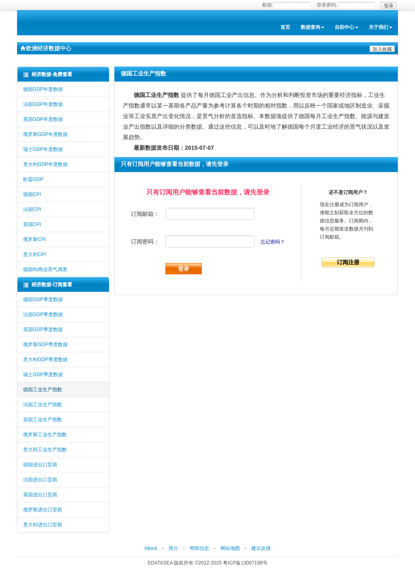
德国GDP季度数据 (43, 299)
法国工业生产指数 (42, 404)
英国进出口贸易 (40, 495)
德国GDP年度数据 (43, 89)
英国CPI (32, 224)
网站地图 (230, 548)
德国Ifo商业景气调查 (45, 269)
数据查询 (312, 27)
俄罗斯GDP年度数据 (45, 134)
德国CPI (32, 194)
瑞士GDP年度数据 (43, 149)
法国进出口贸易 (40, 480)
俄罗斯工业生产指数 (45, 434)
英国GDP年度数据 (43, 119)
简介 (173, 548)
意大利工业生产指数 (45, 449)
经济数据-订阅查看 (47, 285)
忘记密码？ (273, 242)
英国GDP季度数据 (43, 329)
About (150, 548)
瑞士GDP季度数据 (43, 374)
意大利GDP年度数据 (45, 164)
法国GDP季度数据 (43, 314)
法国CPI (32, 209)
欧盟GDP (33, 179)
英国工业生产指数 (42, 419)
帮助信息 (199, 548)
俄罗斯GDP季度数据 (45, 344)
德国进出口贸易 (40, 465)
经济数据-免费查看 (47, 74)
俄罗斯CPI (34, 239)
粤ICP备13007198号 (245, 563)
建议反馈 (261, 548)
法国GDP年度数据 (43, 104)
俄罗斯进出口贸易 (42, 510)
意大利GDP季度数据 (45, 359)
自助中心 (346, 27)
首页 (285, 27)
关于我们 (380, 27)
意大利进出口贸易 (42, 525)
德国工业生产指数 (42, 389)
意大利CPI (34, 254)
